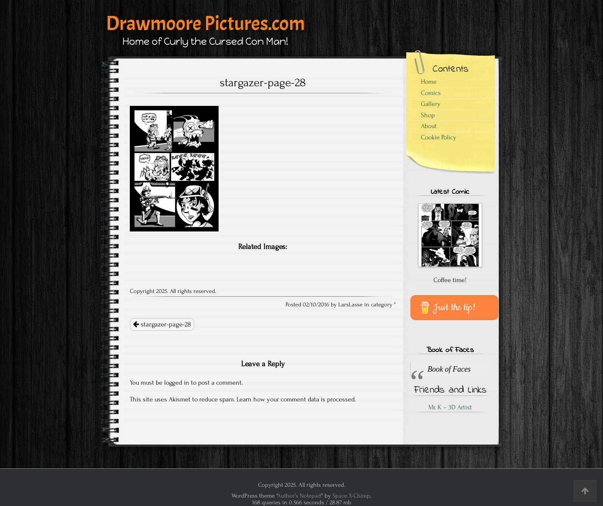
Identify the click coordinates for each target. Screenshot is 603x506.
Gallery (431, 104)
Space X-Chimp (351, 495)
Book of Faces (450, 350)
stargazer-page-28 (162, 324)
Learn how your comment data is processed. (296, 399)
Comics (431, 93)
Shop (428, 115)
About (429, 126)
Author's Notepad (299, 495)
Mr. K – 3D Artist (450, 407)
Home (429, 81)
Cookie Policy (438, 137)
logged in (176, 382)
